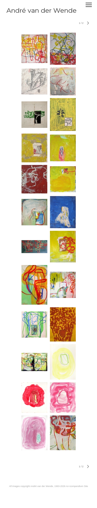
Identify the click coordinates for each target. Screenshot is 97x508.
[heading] (41, 11)
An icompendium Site (77, 486)
